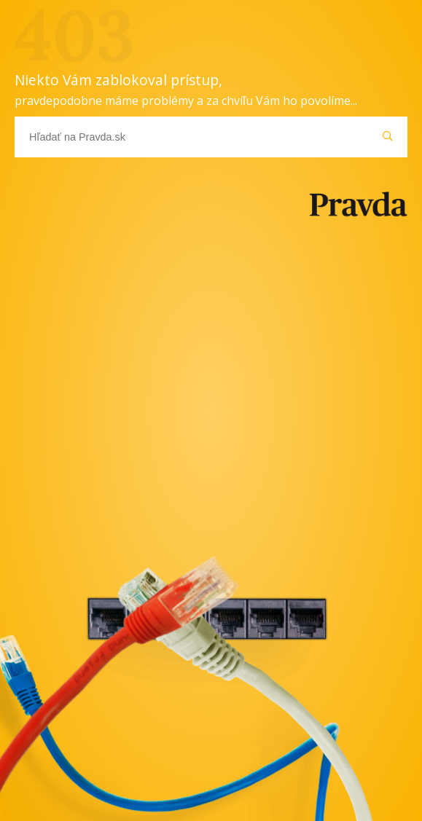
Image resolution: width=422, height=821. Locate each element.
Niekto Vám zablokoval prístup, (186, 89)
